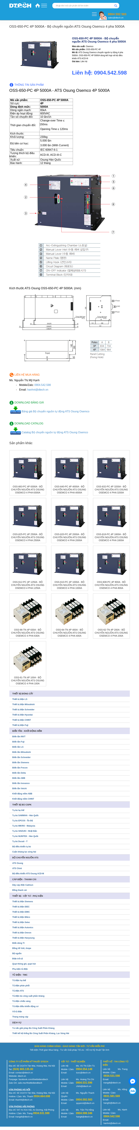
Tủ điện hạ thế (19, 980)
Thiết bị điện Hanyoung (23, 938)
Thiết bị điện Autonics (22, 927)
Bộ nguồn (17, 953)
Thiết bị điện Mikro (21, 917)
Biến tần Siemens (20, 762)
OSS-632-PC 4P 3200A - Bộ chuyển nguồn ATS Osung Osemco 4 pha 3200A (111, 489)
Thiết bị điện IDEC (21, 907)
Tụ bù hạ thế (18, 810)
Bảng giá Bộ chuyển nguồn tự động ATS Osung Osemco (55, 411)
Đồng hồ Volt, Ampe (21, 948)
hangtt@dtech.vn (84, 1116)
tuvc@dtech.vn (83, 1072)
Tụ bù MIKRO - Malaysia (23, 826)
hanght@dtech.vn (112, 1103)
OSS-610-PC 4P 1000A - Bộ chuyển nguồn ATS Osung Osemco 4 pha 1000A (69, 585)
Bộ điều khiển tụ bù (21, 846)
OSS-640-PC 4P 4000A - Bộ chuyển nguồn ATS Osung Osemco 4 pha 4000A (69, 489)
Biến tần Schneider (21, 757)
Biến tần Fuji (18, 742)
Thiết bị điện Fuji (20, 725)
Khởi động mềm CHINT (23, 799)
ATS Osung (17, 863)
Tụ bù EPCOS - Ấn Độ (22, 820)
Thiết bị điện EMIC (21, 912)
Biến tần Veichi (19, 788)
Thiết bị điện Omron (21, 933)
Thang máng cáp (20, 1017)
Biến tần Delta (19, 773)
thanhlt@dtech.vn (23, 1100)
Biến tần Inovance (21, 783)
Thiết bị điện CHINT (21, 720)
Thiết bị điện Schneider (23, 709)
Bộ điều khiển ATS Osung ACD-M (28, 873)
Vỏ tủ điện (17, 1011)
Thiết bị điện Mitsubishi (23, 704)
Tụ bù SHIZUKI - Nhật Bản (24, 831)
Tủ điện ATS (18, 991)
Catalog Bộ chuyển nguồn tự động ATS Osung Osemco (55, 432)
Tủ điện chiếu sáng (21, 1001)
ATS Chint (17, 868)
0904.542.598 (42, 385)
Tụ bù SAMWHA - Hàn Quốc (25, 815)
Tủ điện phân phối (21, 985)
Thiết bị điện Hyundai (22, 715)
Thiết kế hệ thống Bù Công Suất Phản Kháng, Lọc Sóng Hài (40, 1033)
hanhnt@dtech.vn (37, 389)
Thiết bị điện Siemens (22, 901)
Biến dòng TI (18, 943)
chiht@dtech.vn (83, 1086)
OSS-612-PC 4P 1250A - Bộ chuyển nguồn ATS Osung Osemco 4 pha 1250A (27, 585)
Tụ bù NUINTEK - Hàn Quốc (25, 836)
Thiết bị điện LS (19, 699)
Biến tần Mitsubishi (21, 752)
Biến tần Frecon (20, 768)
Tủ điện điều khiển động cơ (25, 1006)
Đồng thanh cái (19, 890)
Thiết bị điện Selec (21, 922)
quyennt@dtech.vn (85, 1103)
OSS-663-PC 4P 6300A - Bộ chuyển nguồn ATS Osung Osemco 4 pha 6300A (27, 489)
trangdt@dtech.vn (112, 1082)
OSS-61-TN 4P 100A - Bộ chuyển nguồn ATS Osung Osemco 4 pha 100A (27, 680)
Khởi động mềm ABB (22, 794)
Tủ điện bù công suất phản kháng (28, 996)
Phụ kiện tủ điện (20, 969)
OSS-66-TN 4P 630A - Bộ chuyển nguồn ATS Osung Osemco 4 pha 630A (27, 632)
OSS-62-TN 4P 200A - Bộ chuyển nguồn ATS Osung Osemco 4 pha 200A (111, 632)
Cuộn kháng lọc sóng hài (24, 852)
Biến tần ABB (18, 778)
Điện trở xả (17, 958)
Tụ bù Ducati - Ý (20, 841)
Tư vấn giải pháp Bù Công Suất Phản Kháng (33, 1028)
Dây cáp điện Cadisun (22, 885)
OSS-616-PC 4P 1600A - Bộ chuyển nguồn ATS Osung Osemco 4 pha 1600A (111, 537)
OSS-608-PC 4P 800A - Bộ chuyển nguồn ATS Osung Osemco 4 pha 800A (111, 585)
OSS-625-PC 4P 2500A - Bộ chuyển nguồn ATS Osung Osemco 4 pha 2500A (27, 537)
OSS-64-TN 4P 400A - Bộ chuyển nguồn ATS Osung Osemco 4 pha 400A (69, 632)
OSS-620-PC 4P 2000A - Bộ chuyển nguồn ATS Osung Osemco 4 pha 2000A (69, 537)
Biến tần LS (18, 747)
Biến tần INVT (19, 736)
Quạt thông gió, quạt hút (24, 964)
